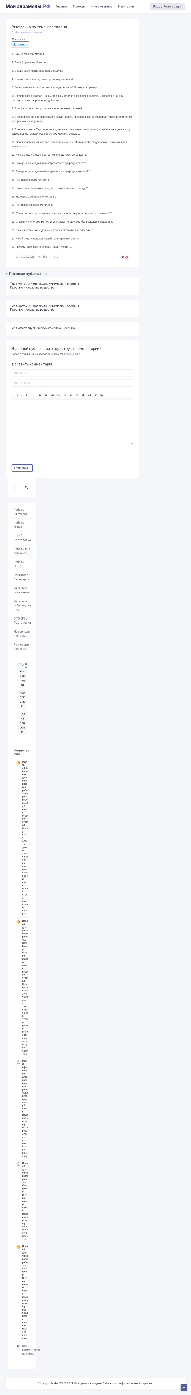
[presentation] (40, 455)
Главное (61, 6)
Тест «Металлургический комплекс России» (42, 328)
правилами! (73, 354)
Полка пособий (22, 723)
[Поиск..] (18, 487)
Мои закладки (22, 678)
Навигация (126, 6)
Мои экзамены (28, 7)
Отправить (22, 468)
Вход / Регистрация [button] (167, 6)
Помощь (79, 6)
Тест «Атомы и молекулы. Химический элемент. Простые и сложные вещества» (45, 285)
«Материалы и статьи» (28, 32)
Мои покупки (22, 699)
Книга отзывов (101, 6)
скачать (20, 44)
